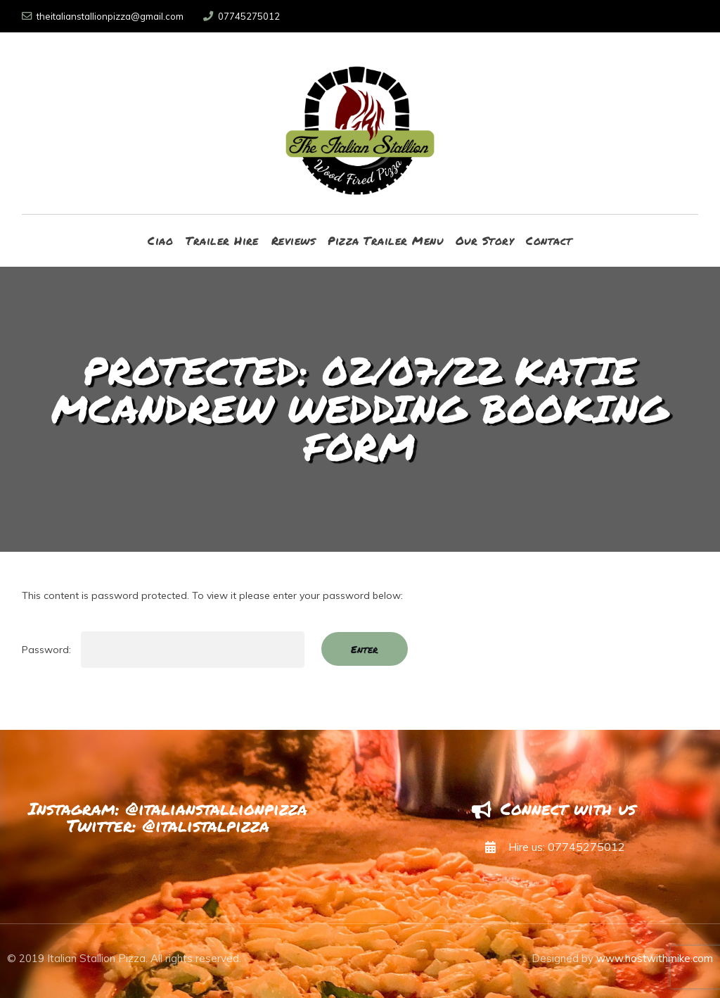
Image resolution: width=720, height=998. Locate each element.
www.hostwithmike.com (654, 958)
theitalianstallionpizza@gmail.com (103, 16)
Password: (163, 649)
